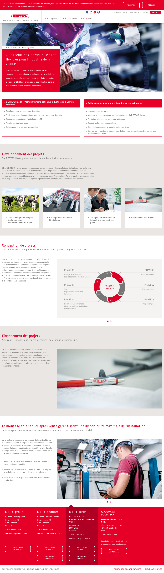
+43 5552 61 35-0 (14, 529)
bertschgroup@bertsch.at (16, 533)
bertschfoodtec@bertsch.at (48, 533)
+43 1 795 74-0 (77, 534)
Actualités (117, 12)
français (156, 12)
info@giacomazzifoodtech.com (114, 541)
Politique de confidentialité (127, 569)
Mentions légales (153, 569)
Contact (145, 12)
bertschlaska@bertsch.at (79, 538)
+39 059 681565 (110, 534)
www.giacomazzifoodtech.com (114, 544)
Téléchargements (135, 12)
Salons (125, 12)
